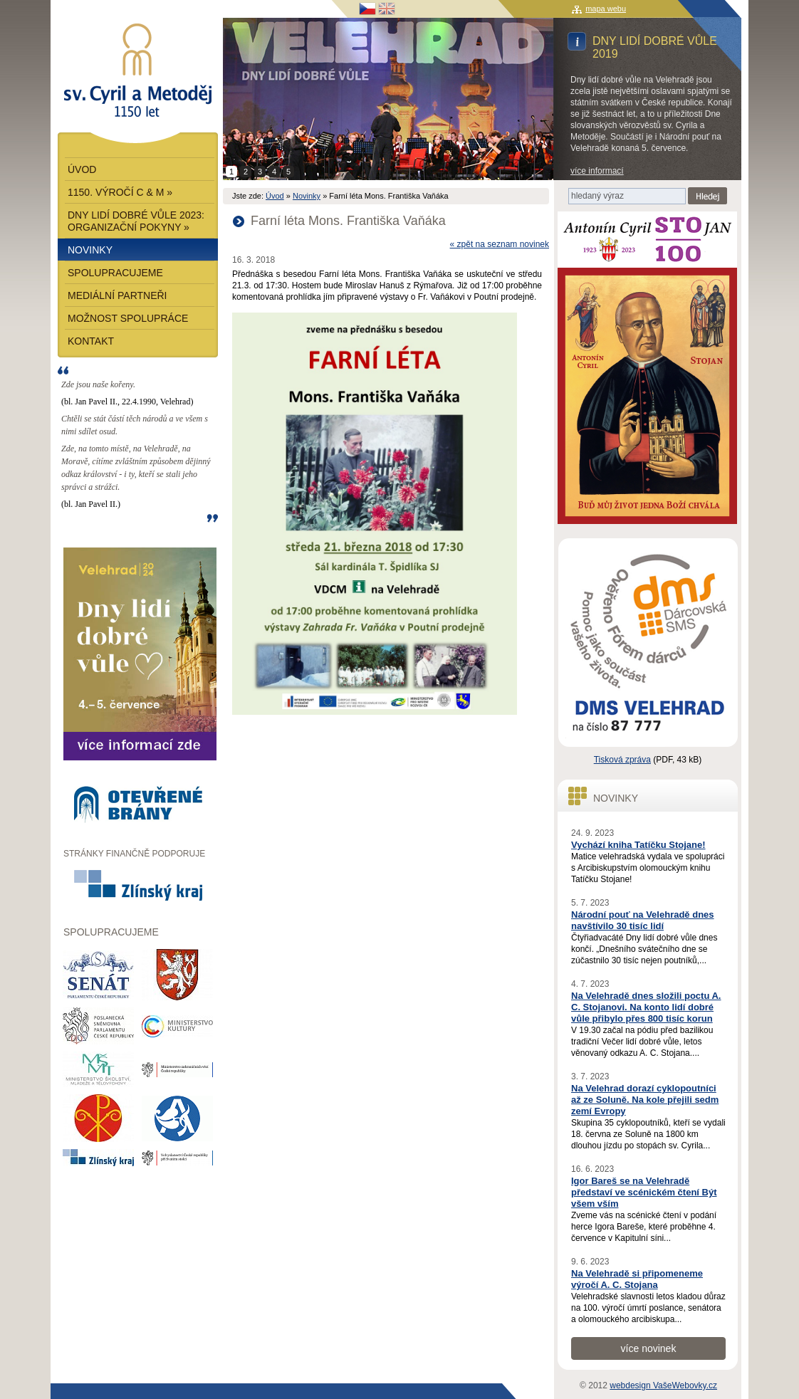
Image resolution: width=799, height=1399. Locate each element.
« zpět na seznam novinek (499, 244)
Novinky (306, 196)
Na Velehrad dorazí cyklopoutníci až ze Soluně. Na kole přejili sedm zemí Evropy (645, 1099)
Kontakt (91, 341)
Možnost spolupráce (128, 318)
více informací (597, 171)
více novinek (649, 1348)
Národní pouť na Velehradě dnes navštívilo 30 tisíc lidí (642, 920)
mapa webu (605, 8)
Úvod (275, 196)
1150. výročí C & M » (120, 192)
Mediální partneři (117, 295)
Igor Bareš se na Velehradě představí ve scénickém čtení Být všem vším (644, 1192)
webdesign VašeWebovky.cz (663, 1385)
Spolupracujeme (115, 272)
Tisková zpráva (622, 760)
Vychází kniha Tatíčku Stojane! (638, 844)
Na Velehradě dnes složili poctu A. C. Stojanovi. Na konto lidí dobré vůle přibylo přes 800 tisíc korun (646, 1007)
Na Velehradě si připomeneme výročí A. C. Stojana (637, 1279)
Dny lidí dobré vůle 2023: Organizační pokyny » (136, 221)
